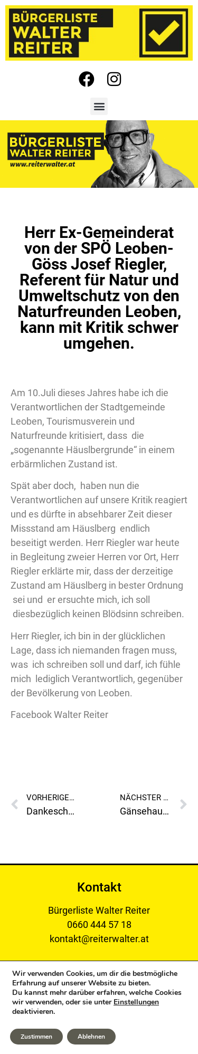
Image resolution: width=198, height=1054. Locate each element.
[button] (99, 106)
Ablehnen (91, 1036)
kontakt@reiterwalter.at (99, 938)
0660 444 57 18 (99, 924)
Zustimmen (36, 1036)
